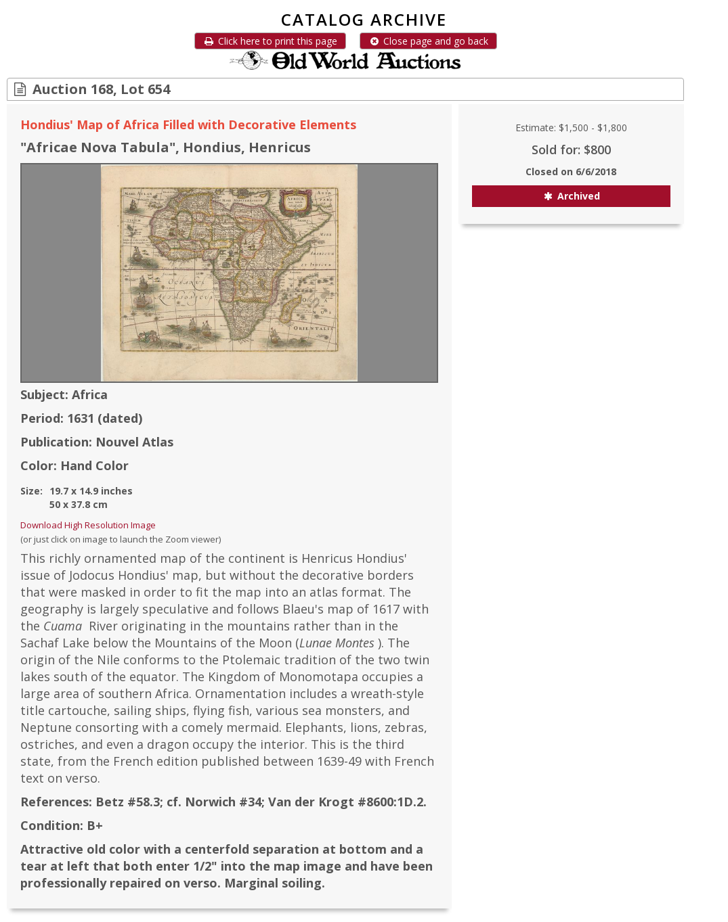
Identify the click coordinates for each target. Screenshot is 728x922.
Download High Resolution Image (88, 525)
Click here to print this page (270, 40)
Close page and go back (428, 40)
